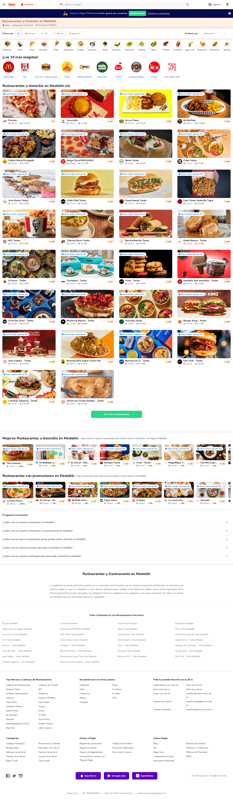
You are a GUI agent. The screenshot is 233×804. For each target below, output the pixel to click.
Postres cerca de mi (162, 701)
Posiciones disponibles (123, 747)
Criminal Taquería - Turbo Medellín (18, 662)
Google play (116, 776)
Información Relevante (164, 760)
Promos (30, 33)
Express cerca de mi (48, 752)
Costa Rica (85, 693)
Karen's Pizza (12, 710)
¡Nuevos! (74, 33)
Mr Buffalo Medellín (184, 623)
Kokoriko (10, 719)
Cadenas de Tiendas (48, 685)
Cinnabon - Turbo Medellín (72, 645)
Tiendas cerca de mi (15, 756)
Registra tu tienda (88, 747)
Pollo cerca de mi (194, 685)
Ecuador (116, 693)
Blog (155, 743)
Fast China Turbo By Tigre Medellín (191, 634)
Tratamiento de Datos (163, 756)
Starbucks (43, 693)
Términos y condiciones (159, 13)
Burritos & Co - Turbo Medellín (132, 656)
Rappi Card (158, 752)
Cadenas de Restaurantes (18, 685)
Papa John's (11, 702)
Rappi (6, 25)
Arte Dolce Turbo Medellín (14, 634)
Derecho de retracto (195, 743)
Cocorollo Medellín (69, 623)
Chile (82, 689)
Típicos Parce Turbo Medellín (73, 640)
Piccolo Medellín (10, 623)
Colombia (116, 689)
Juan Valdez (44, 702)
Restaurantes (12, 747)
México (83, 697)
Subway (10, 697)
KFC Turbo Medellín (11, 640)
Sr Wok (42, 715)
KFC (40, 689)
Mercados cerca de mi (49, 747)
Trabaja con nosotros (122, 743)
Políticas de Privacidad (196, 752)
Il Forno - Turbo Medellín (14, 645)
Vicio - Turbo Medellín (128, 645)
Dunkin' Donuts (46, 723)
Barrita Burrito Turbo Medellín (132, 640)
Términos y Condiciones (197, 747)
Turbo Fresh (44, 760)
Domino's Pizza (13, 689)
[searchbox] (123, 4)
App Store (88, 776)
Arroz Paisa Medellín (127, 623)
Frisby (41, 710)
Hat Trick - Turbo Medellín (187, 656)
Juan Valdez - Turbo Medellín (16, 656)
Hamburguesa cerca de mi (165, 685)
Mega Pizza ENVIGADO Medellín (75, 629)
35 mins (58, 33)
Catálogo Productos (15, 743)
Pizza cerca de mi (161, 689)
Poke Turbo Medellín (185, 629)
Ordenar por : (192, 33)
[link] (29, 106)
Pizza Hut (10, 728)
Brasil (115, 685)
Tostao (42, 706)
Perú (114, 697)
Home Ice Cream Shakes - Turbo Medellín (79, 662)
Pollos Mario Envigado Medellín (17, 629)
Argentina (84, 685)
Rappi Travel (12, 760)
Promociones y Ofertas (49, 743)
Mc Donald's (12, 715)
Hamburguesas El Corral (17, 723)
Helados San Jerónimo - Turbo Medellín (193, 645)
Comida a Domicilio (162, 709)
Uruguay (84, 702)
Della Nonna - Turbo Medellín (189, 640)
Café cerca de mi (194, 689)
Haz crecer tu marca (121, 752)
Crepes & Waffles (47, 697)
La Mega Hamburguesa (17, 693)
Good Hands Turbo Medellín (131, 634)
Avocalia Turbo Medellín (129, 651)
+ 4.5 (44, 33)
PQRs (188, 756)
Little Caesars (45, 728)
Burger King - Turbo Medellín (189, 651)
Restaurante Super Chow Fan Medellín (78, 656)
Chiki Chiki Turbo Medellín (72, 634)
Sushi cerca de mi (161, 693)
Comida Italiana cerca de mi (199, 709)
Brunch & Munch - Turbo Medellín (76, 651)
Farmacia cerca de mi (16, 752)
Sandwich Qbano (14, 706)
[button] (29, 4)
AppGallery (145, 776)
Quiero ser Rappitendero (91, 752)
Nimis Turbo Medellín (127, 629)
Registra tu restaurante (91, 743)
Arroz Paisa (44, 719)
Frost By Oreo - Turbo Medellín (17, 651)
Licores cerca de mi (48, 756)
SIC (154, 747)
